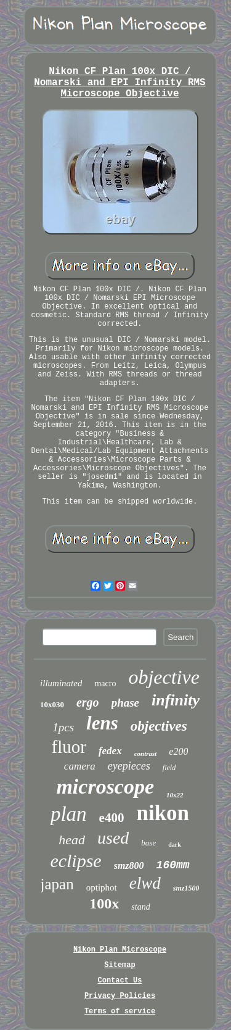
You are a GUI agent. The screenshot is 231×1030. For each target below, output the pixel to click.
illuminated (61, 683)
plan (69, 814)
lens (102, 723)
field (169, 767)
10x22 (175, 795)
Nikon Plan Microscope (119, 949)
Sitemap (119, 965)
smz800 (129, 865)
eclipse (75, 860)
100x (104, 903)
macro (105, 683)
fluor (69, 747)
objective (163, 677)
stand (140, 907)
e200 (178, 751)
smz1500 (186, 888)
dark (174, 844)
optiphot (101, 887)
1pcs (63, 727)
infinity (176, 700)
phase (125, 702)
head (72, 839)
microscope (105, 786)
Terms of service (119, 1011)
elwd (145, 883)
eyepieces (129, 766)
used (113, 837)
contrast (145, 753)
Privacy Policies (119, 996)
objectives (159, 726)
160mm (173, 865)
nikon (162, 813)
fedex (110, 751)
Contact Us (119, 980)
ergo (87, 702)
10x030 (52, 704)
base (148, 842)
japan (57, 884)
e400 (111, 817)
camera (79, 766)
